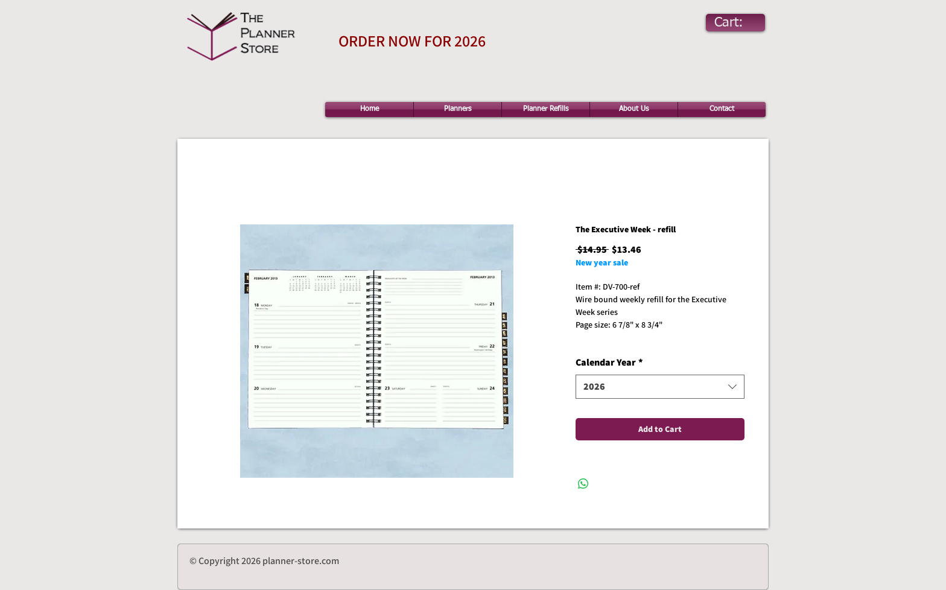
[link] (740, 22)
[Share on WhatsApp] (583, 484)
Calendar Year (609, 362)
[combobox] (660, 387)
